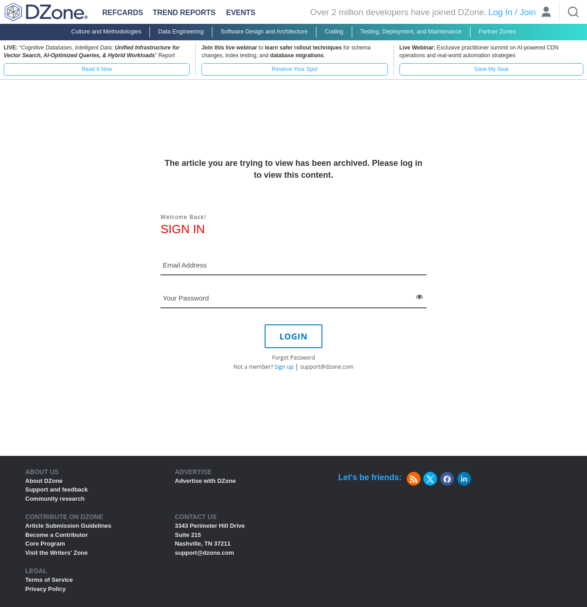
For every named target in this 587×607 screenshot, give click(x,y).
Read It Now (97, 69)
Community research (54, 498)
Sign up (284, 367)
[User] (546, 13)
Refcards (122, 12)
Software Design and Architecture (264, 31)
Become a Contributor (56, 534)
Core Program (45, 543)
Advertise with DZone (205, 480)
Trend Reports (184, 12)
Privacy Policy (45, 588)
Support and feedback (56, 489)
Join (528, 12)
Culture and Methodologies (106, 31)
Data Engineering (181, 31)
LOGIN (293, 336)
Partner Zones (497, 31)
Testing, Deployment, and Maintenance (411, 31)
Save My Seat (491, 69)
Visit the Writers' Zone (56, 552)
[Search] (573, 12)
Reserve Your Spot (295, 69)
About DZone (44, 480)
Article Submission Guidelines (68, 525)
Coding (334, 31)
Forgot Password (293, 357)
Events (240, 12)
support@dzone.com (327, 367)
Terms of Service (49, 579)
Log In (500, 12)
